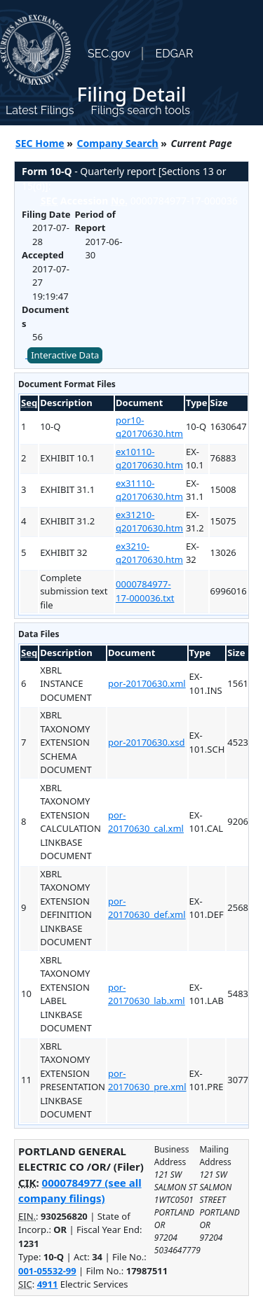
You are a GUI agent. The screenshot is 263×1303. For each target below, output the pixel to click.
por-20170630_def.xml (147, 908)
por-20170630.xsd (146, 742)
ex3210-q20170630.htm (149, 553)
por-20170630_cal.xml (146, 822)
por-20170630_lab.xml (146, 994)
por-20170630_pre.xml (147, 1080)
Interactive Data (65, 355)
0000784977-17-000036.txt (145, 591)
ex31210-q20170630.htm (149, 521)
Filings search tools (140, 110)
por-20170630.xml (147, 683)
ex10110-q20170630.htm (149, 458)
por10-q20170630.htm (149, 427)
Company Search (118, 143)
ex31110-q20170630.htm (149, 490)
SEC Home (40, 143)
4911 (47, 1284)
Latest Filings (40, 110)
